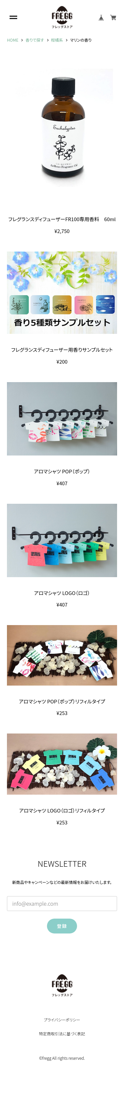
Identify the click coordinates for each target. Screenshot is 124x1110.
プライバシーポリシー (62, 1020)
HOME (12, 40)
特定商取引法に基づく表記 (62, 1034)
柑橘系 (57, 40)
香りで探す (34, 40)
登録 (62, 926)
